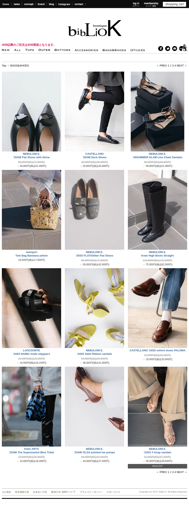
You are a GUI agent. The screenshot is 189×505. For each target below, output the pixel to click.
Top (4, 65)
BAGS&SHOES (19, 65)
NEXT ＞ (182, 65)
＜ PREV (161, 65)
